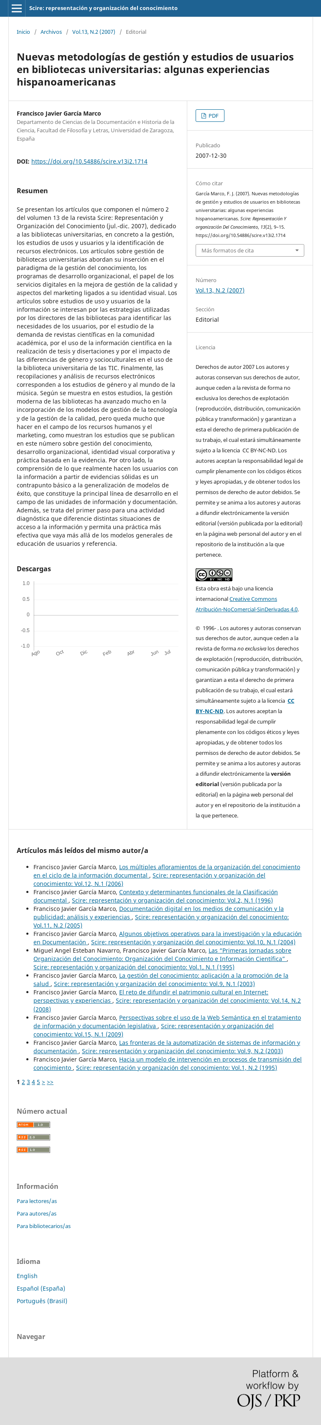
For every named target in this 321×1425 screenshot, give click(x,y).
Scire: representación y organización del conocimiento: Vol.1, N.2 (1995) (176, 1068)
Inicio (23, 31)
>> (50, 1082)
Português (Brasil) (42, 1301)
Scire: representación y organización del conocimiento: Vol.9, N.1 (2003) (154, 984)
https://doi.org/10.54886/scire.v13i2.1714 (89, 161)
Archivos (51, 31)
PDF (213, 115)
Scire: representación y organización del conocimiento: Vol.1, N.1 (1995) (133, 967)
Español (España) (41, 1288)
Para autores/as (36, 1213)
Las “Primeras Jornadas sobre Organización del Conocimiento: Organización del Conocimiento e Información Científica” (162, 954)
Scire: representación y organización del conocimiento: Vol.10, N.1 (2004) (193, 942)
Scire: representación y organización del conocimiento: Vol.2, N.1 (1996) (172, 900)
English (27, 1276)
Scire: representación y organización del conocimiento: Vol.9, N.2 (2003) (182, 1051)
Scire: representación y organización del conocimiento (103, 8)
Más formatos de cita (227, 250)
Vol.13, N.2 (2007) (93, 31)
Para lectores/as (37, 1201)
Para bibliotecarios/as (44, 1226)
